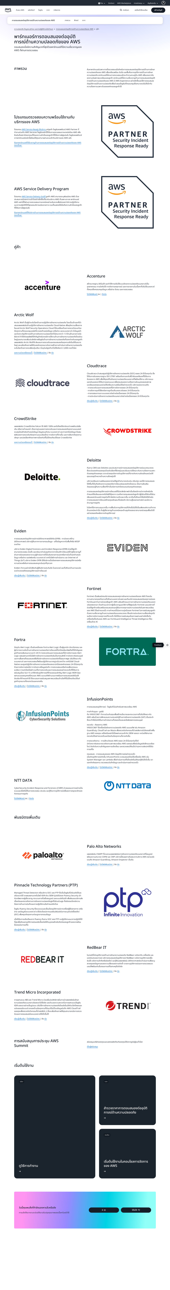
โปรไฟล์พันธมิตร (40, 352)
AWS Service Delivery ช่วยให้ (34, 196)
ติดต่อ (104, 294)
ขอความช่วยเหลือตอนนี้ (23, 352)
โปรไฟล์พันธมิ (92, 294)
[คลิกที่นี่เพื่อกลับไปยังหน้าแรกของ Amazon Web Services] (8, 11)
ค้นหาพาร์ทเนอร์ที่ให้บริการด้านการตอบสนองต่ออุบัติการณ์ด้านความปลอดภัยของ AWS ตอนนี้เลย (47, 214)
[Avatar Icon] (163, 3)
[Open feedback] (167, 645)
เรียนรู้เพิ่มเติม (92, 401)
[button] (20, 10)
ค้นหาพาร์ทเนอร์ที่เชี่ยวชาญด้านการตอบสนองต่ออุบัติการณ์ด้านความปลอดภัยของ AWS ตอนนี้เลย (47, 144)
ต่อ (52, 352)
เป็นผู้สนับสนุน (92, 1046)
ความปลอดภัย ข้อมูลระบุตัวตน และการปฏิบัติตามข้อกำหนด (33, 29)
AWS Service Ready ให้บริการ (34, 129)
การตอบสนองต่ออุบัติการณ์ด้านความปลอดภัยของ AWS (74, 29)
